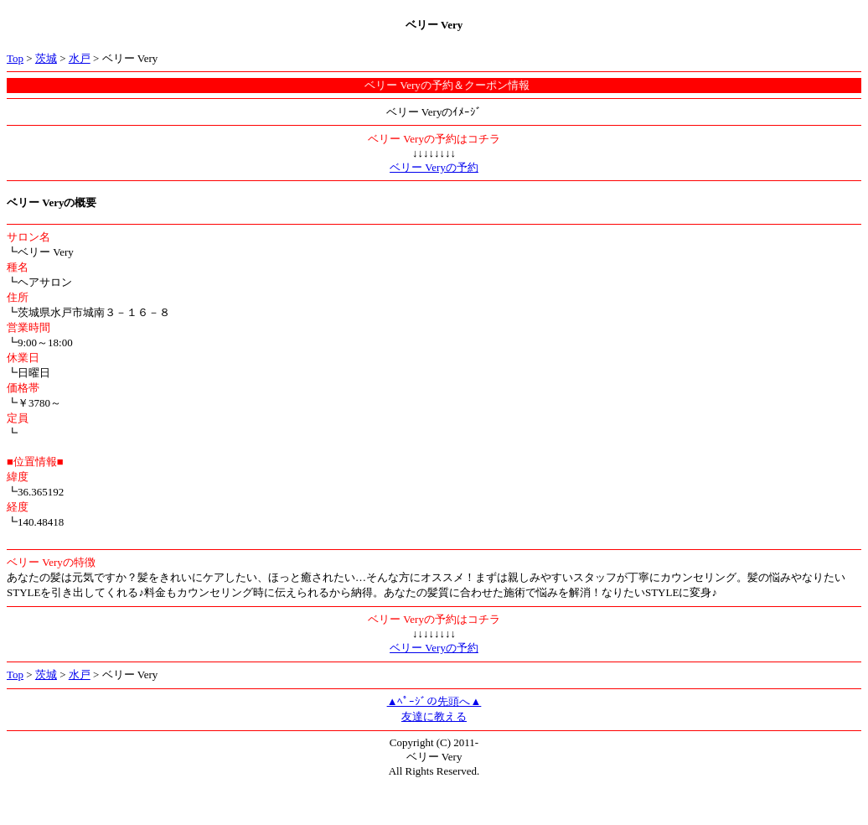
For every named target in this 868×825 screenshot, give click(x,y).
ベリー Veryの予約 (434, 167)
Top (15, 58)
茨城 (46, 58)
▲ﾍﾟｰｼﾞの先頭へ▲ (434, 701)
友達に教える (434, 716)
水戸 (79, 58)
